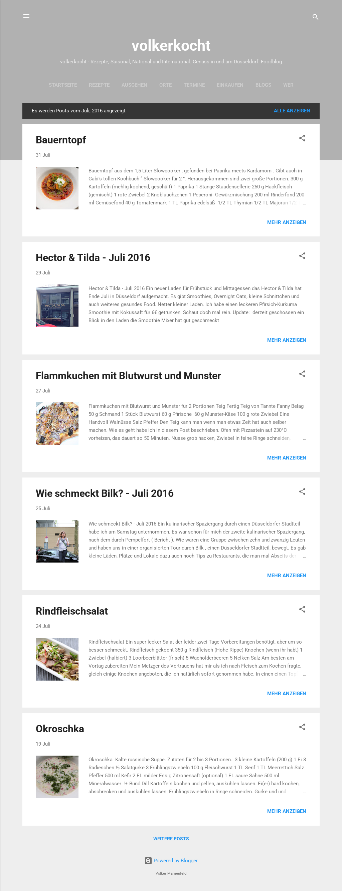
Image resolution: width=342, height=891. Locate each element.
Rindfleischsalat (72, 611)
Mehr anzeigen (286, 222)
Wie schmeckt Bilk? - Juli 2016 (105, 493)
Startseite (63, 85)
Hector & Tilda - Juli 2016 (93, 257)
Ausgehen (134, 85)
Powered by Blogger (171, 861)
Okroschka (60, 729)
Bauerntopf (61, 140)
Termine (194, 85)
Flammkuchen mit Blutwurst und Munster (128, 375)
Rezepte (99, 85)
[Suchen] (316, 18)
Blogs (263, 85)
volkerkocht (171, 45)
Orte (165, 85)
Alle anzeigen (292, 111)
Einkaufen (230, 85)
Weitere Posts (171, 838)
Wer (288, 85)
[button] (302, 139)
